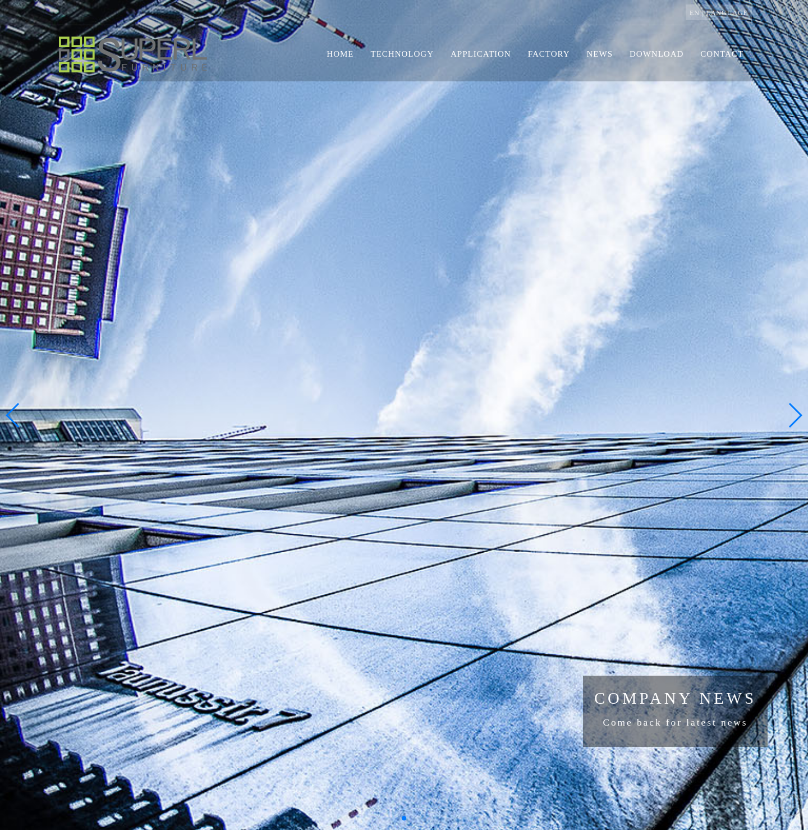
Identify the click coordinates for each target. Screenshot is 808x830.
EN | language (719, 13)
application (481, 53)
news (600, 53)
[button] (404, 818)
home (340, 53)
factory (549, 53)
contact (721, 53)
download (656, 53)
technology (402, 53)
